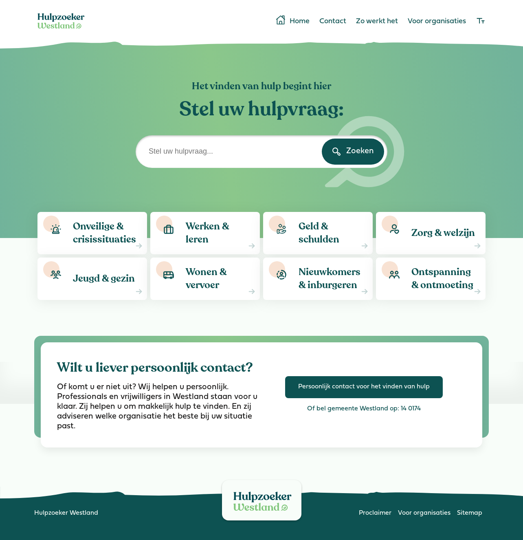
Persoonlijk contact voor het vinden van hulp (364, 387)
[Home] (61, 30)
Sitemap (469, 513)
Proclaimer (375, 513)
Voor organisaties (437, 21)
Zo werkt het (377, 21)
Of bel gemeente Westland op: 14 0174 (364, 409)
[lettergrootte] (481, 21)
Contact (332, 21)
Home (292, 21)
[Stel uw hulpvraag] (261, 151)
